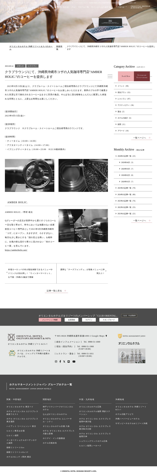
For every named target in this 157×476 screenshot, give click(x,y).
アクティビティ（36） (125, 105)
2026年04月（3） (126, 162)
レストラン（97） (123, 99)
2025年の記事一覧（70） (126, 188)
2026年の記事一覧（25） (126, 156)
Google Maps (98, 336)
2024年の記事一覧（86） (126, 194)
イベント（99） (123, 86)
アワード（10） (123, 131)
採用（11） (121, 124)
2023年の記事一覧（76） (126, 201)
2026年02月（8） (126, 175)
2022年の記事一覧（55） (126, 207)
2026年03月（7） (126, 169)
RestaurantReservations (142, 76)
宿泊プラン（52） (123, 92)
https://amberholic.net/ (16, 250)
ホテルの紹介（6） (124, 118)
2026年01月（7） (126, 182)
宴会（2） (120, 112)
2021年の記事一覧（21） (126, 214)
